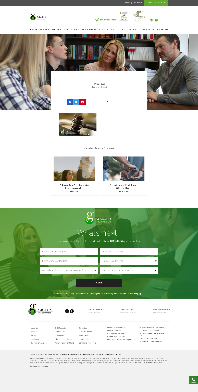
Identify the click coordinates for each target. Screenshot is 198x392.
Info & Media (84, 335)
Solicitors (33, 367)
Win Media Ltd (140, 363)
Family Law (35, 339)
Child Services (126, 309)
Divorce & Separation (40, 29)
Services (34, 332)
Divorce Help (95, 309)
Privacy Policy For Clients (65, 343)
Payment (127, 3)
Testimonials (59, 335)
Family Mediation (161, 309)
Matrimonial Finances (62, 29)
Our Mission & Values (39, 343)
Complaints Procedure (87, 343)
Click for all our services (128, 312)
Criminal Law (161, 29)
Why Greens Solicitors (63, 339)
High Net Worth (92, 29)
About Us (34, 328)
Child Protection (108, 29)
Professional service (160, 312)
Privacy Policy (84, 339)
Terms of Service (85, 332)
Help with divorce (95, 312)
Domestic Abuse (146, 29)
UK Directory (43, 367)
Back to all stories (100, 87)
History (33, 335)
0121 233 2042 (160, 3)
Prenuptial (79, 29)
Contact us (83, 328)
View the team (138, 3)
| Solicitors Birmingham (154, 363)
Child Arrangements (127, 29)
